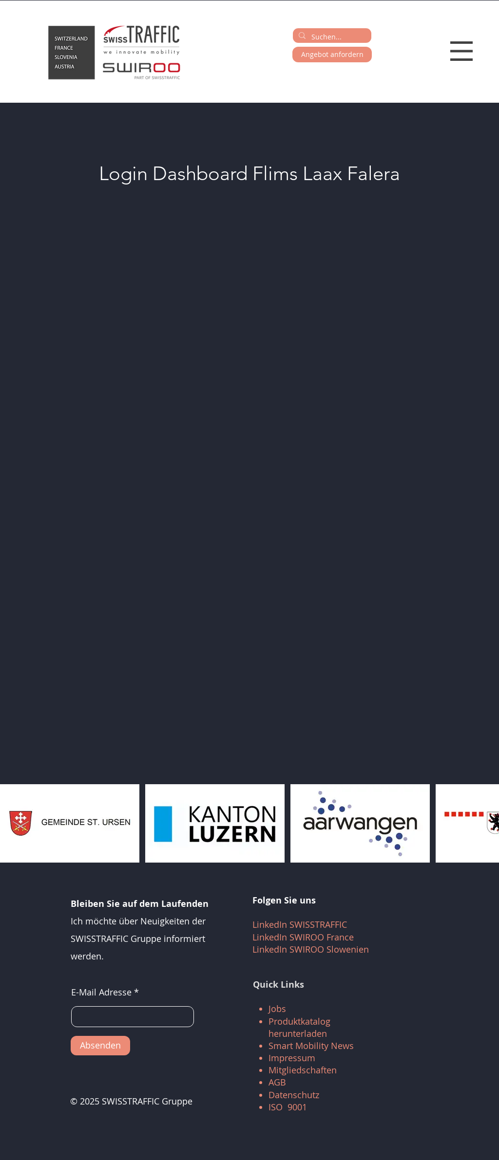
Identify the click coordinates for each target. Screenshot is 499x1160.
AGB (277, 1082)
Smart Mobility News (311, 1045)
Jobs (277, 1008)
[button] (461, 51)
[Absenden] (100, 1045)
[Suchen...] (331, 37)
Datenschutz (294, 1095)
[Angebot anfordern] (332, 54)
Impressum (292, 1058)
